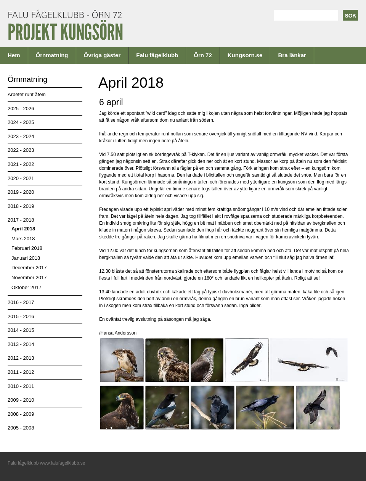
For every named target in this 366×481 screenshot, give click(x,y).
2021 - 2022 (21, 164)
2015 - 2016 (21, 316)
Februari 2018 (26, 248)
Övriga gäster (102, 55)
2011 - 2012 (21, 372)
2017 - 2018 (21, 220)
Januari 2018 (25, 258)
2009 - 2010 (21, 400)
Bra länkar (292, 55)
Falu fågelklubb (157, 55)
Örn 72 (203, 55)
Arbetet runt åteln (27, 94)
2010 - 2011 (21, 386)
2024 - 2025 (21, 122)
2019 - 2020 (21, 192)
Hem (14, 55)
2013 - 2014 (21, 344)
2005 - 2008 (21, 428)
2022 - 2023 (21, 150)
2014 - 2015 (21, 330)
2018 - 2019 (21, 206)
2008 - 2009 (21, 414)
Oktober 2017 (26, 287)
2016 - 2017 (21, 302)
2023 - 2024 (21, 136)
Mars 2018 (23, 238)
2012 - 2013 (21, 358)
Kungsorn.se (245, 55)
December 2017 (29, 267)
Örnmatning (52, 55)
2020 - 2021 (21, 178)
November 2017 (29, 277)
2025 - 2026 (21, 108)
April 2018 (23, 229)
